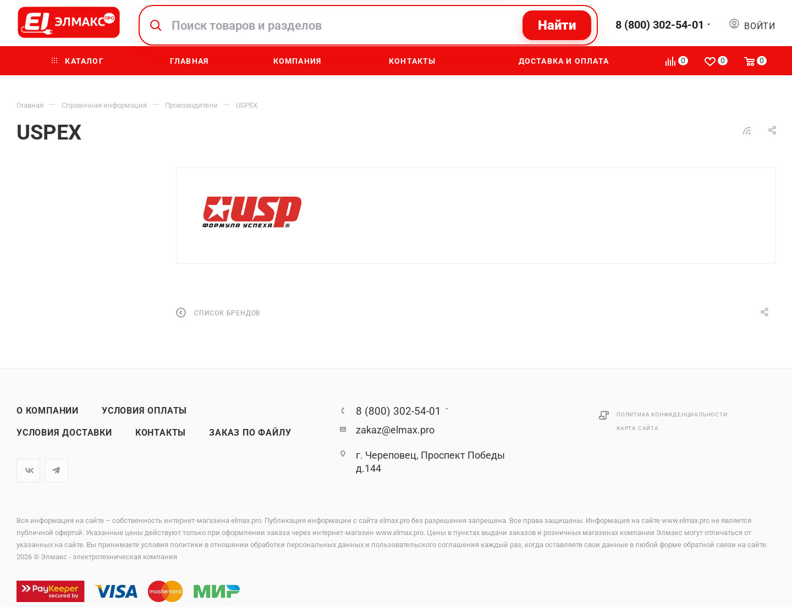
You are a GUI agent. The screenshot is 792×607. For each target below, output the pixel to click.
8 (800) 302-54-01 (659, 24)
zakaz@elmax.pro (395, 430)
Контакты (160, 433)
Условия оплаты (144, 411)
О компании (47, 411)
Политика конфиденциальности (672, 414)
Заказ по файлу (250, 433)
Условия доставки (64, 433)
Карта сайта (638, 428)
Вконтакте (28, 470)
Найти (557, 25)
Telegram (56, 470)
